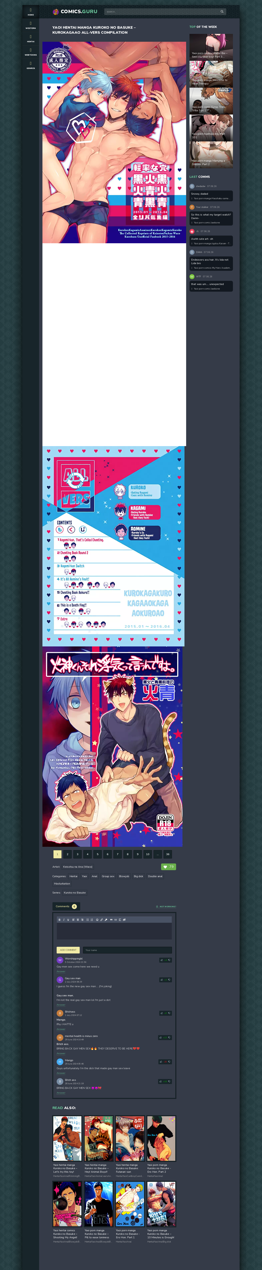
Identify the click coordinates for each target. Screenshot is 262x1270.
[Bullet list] (87, 920)
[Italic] (64, 920)
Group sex (108, 876)
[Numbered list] (92, 920)
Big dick (138, 876)
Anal (94, 876)
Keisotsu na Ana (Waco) (77, 867)
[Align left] (73, 920)
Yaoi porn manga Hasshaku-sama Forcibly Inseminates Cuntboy (211, 198)
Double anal (155, 876)
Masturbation (62, 884)
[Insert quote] (111, 920)
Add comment (68, 950)
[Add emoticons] (97, 920)
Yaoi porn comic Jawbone (205, 223)
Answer (61, 971)
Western (30, 25)
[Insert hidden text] (124, 920)
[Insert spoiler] (120, 920)
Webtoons (30, 51)
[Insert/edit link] (101, 920)
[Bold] (59, 920)
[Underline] (68, 920)
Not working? (166, 906)
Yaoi (84, 876)
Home (30, 11)
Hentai (30, 38)
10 (148, 854)
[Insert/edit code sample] (115, 920)
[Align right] (82, 920)
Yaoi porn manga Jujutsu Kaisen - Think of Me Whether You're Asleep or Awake (211, 243)
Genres (30, 65)
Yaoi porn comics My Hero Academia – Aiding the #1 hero (211, 268)
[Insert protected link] (106, 920)
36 (168, 854)
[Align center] (78, 920)
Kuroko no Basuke (75, 893)
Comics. (79, 11)
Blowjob (124, 876)
